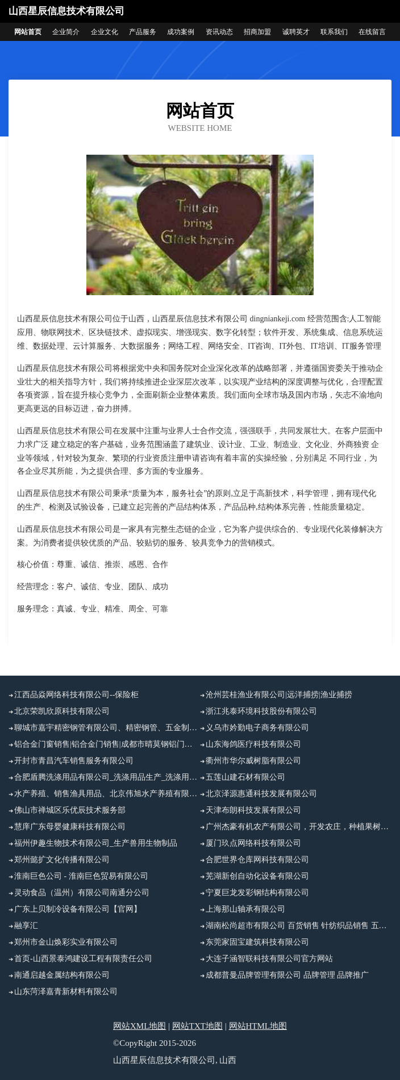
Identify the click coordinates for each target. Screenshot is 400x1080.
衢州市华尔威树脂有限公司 (253, 760)
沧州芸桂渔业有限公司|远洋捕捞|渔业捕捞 (279, 694)
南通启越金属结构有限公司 (62, 975)
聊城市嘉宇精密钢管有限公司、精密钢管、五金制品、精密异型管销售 (107, 727)
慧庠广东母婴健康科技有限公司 (70, 826)
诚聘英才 (296, 32)
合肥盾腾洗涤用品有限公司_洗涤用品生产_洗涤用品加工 (107, 777)
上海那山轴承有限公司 (245, 909)
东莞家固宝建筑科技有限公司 (257, 942)
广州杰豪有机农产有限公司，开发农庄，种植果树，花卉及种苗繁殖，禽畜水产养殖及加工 (298, 826)
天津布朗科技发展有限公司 (253, 810)
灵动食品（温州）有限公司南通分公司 (81, 892)
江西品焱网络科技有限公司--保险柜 (76, 694)
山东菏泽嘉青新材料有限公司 (66, 991)
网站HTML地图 (258, 1026)
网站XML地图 (139, 1026)
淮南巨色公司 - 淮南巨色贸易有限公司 (81, 876)
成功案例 (180, 32)
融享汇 (26, 925)
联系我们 (334, 32)
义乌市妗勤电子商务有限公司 (257, 727)
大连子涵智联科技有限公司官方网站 (269, 958)
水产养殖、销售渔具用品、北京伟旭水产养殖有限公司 (107, 793)
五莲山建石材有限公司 (245, 777)
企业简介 (66, 32)
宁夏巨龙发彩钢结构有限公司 (257, 892)
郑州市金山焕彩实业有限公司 (66, 942)
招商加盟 (257, 32)
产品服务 (142, 32)
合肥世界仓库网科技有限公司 (257, 859)
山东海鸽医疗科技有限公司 (253, 744)
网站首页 (27, 32)
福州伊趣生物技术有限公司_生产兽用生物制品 (95, 843)
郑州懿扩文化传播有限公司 (62, 859)
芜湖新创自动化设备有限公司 (257, 876)
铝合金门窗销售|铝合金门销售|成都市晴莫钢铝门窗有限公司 (107, 744)
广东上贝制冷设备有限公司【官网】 (77, 909)
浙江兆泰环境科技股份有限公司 (261, 711)
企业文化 (104, 32)
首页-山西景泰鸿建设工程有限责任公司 (83, 958)
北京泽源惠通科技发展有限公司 (261, 793)
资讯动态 (219, 32)
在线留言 (372, 32)
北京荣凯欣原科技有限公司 (62, 711)
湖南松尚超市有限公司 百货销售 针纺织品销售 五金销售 (298, 925)
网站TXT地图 (197, 1026)
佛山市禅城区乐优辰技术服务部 (70, 810)
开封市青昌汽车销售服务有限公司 (74, 760)
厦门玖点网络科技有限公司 (253, 843)
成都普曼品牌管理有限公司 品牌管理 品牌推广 (287, 975)
